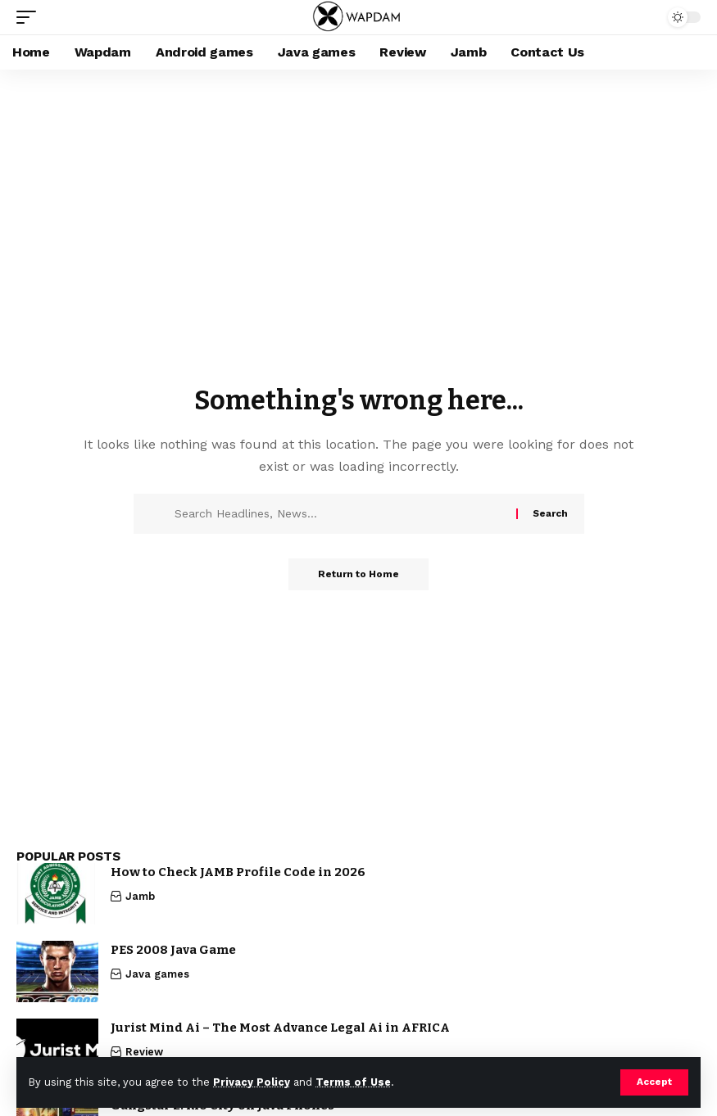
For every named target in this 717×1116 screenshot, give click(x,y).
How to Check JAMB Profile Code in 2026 (238, 872)
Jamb (140, 896)
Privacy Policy (251, 1082)
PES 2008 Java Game (173, 949)
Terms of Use (353, 1082)
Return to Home (358, 575)
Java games (157, 974)
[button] (654, 1082)
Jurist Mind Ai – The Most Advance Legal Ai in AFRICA (280, 1027)
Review (144, 1052)
